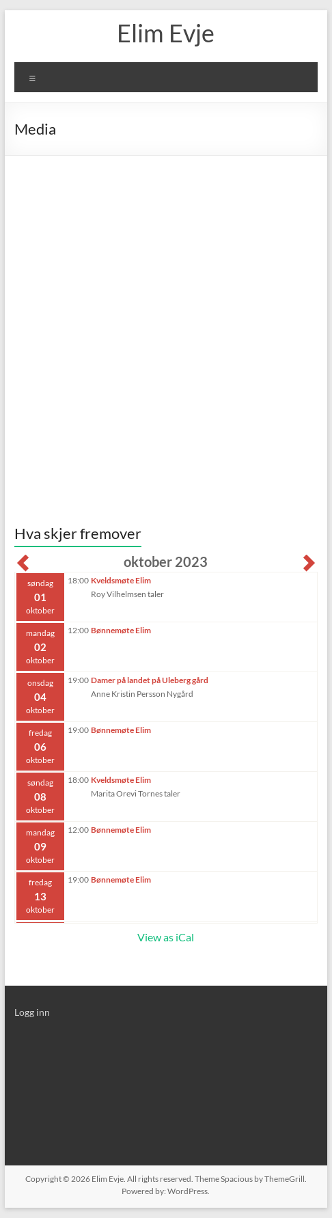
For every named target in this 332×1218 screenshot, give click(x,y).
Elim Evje (166, 33)
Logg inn (32, 1012)
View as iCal (165, 936)
